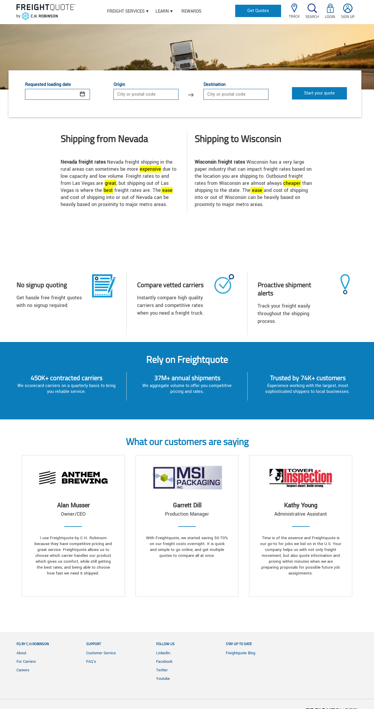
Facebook (164, 661)
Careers (22, 670)
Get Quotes (258, 11)
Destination (214, 84)
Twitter (162, 670)
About (21, 653)
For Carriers (26, 661)
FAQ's (91, 661)
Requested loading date (48, 84)
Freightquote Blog (240, 653)
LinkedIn (163, 653)
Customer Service (101, 653)
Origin (119, 84)
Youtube (163, 678)
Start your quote (319, 93)
